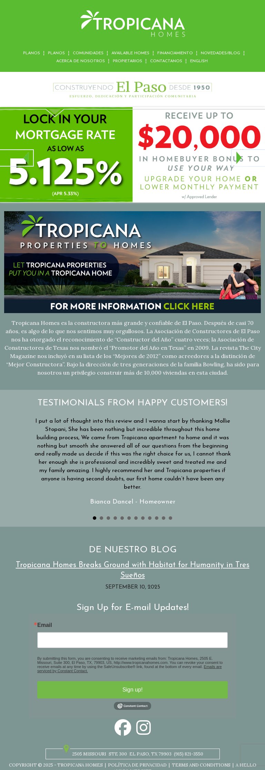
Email (44, 625)
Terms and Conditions (201, 765)
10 (156, 518)
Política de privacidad (137, 765)
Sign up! (132, 690)
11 (163, 518)
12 (170, 518)
